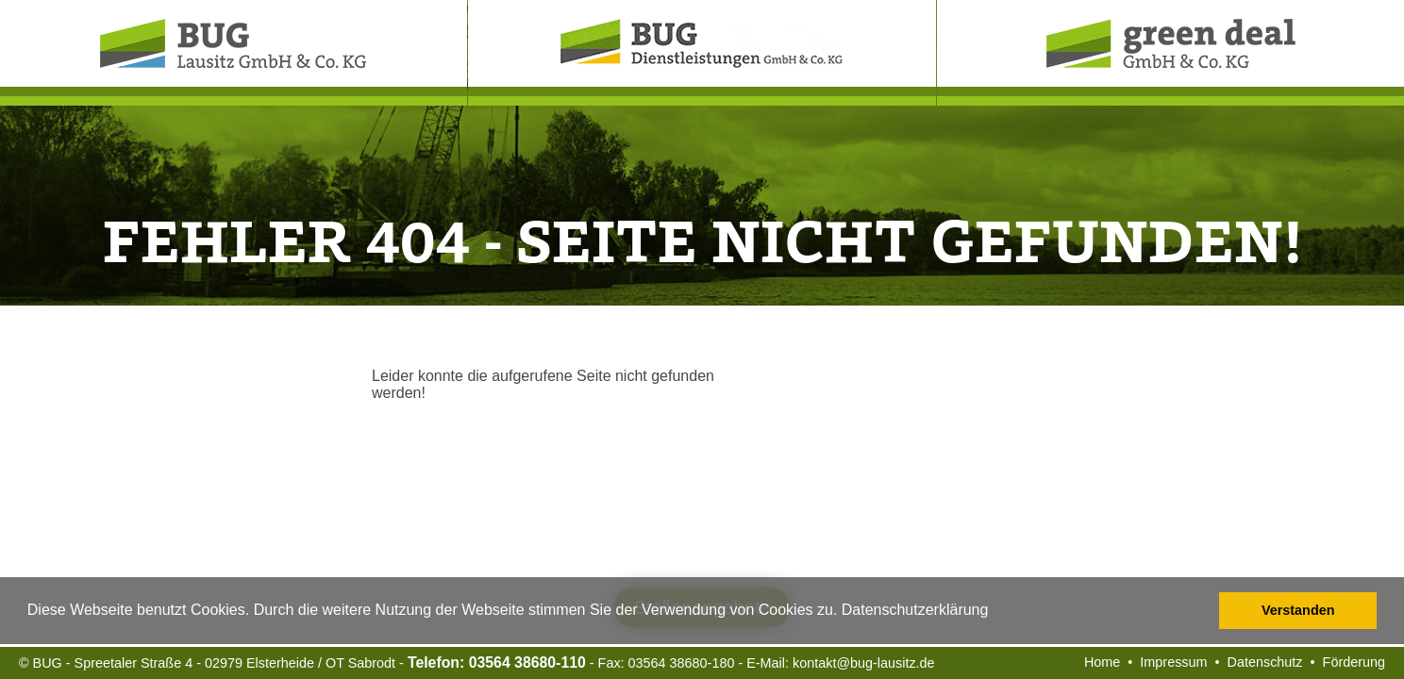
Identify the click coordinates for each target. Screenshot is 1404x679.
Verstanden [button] (1298, 610)
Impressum (1173, 662)
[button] (995, 612)
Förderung (1354, 662)
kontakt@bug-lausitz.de (864, 663)
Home (1102, 662)
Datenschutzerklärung (915, 610)
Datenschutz (1265, 662)
